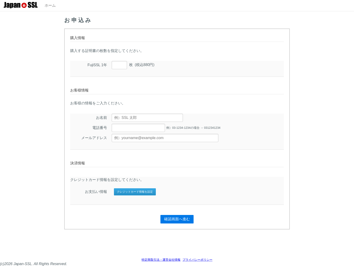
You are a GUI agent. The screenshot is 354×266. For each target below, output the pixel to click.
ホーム (50, 5)
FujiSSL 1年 (97, 65)
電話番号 (99, 128)
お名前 (101, 118)
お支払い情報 (96, 192)
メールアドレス (94, 138)
